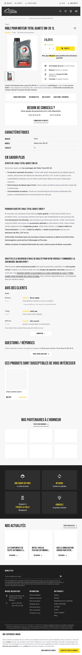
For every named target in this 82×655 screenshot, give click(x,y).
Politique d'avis (34, 604)
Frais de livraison (34, 601)
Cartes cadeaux (59, 612)
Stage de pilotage (60, 604)
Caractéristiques (19, 97)
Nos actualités (15, 525)
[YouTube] (11, 611)
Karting (56, 598)
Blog (62, 3)
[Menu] (76, 11)
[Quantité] (50, 48)
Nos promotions (34, 607)
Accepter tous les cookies (69, 650)
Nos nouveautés (34, 610)
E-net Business (25, 628)
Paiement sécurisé (35, 598)
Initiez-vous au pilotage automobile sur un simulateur (40, 549)
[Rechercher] (60, 11)
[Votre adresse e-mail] (34, 576)
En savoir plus (34, 97)
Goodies (57, 607)
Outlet (56, 610)
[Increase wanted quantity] (53, 48)
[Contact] (18, 3)
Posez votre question (27, 32)
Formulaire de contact (41, 121)
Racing (56, 595)
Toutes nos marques (39, 424)
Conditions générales (67, 625)
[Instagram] (16, 611)
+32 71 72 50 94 (51, 115)
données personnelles (19, 646)
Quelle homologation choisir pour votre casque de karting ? (65, 549)
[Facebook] (7, 611)
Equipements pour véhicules (17, 18)
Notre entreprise (34, 595)
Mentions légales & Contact (52, 625)
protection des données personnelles (42, 582)
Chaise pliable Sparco (14, 392)
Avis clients (46, 97)
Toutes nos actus (69, 526)
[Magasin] (8, 3)
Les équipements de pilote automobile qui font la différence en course (16, 549)
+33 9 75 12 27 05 (31, 115)
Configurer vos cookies (48, 650)
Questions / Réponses (61, 97)
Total (7, 24)
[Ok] (60, 576)
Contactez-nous (34, 613)
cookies (10, 641)
